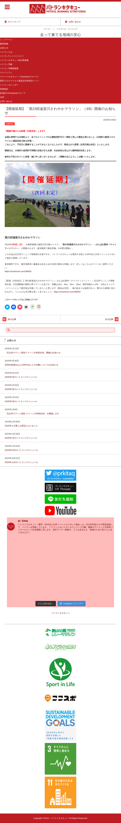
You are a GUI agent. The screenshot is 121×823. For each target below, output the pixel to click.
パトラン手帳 (6, 64)
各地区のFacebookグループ (12, 93)
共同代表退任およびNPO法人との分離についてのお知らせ (31, 365)
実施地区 (4, 89)
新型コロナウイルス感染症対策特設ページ (19, 81)
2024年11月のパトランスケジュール (21, 462)
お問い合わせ (6, 101)
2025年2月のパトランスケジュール (21, 401)
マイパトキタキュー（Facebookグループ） (20, 76)
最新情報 (4, 44)
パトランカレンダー (9, 85)
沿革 (2, 97)
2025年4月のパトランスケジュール (21, 377)
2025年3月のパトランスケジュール (21, 389)
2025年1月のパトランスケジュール (21, 438)
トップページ (6, 39)
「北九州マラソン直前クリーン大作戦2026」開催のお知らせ (32, 352)
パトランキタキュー (60, 613)
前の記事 (12, 319)
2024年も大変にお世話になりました (21, 426)
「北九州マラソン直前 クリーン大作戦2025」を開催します (32, 413)
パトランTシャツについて (12, 56)
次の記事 (109, 319)
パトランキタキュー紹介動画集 (14, 60)
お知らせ (4, 48)
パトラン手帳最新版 (9, 68)
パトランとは (6, 52)
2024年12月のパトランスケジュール (21, 450)
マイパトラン (6, 72)
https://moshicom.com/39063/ (18, 271)
